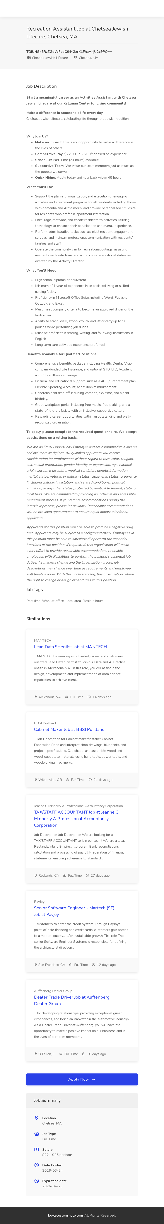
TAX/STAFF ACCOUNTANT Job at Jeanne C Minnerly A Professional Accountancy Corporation (76, 818)
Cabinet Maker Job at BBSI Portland (69, 729)
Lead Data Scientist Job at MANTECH (70, 647)
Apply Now (82, 1079)
